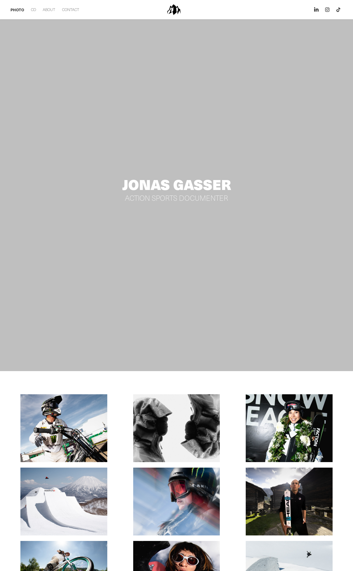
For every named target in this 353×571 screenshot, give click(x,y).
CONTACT (70, 9)
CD (33, 9)
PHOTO (17, 9)
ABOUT (49, 9)
